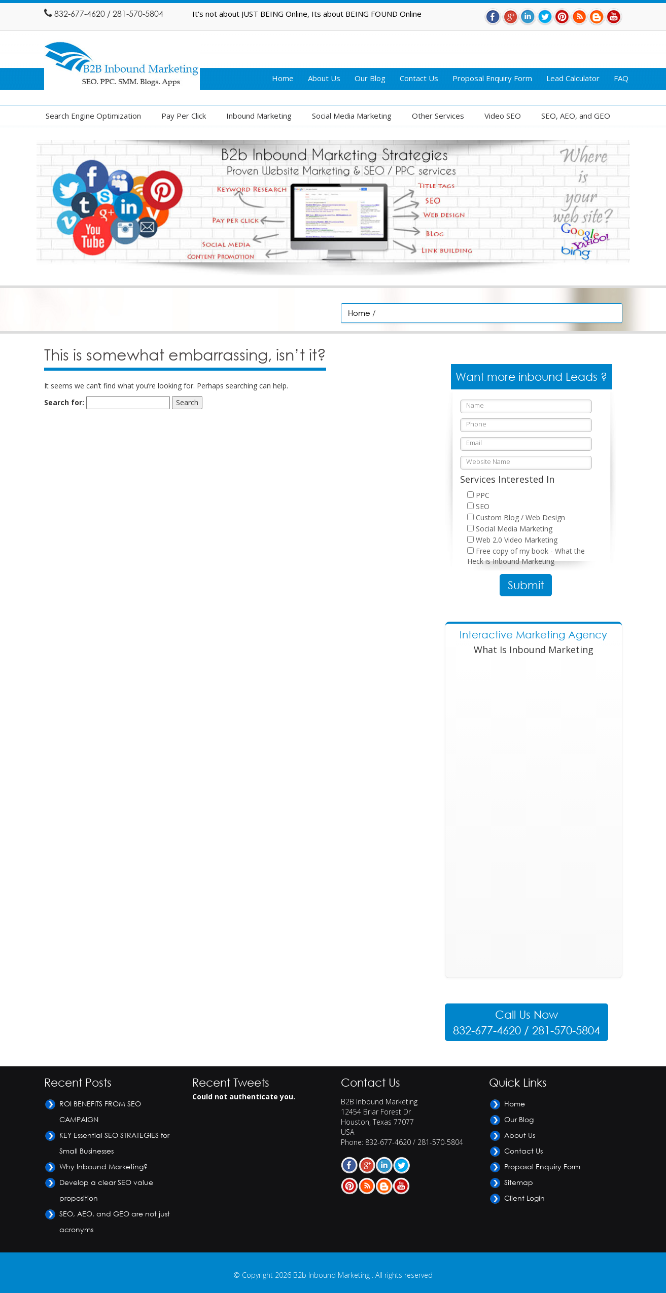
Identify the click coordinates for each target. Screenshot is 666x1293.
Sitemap (518, 1182)
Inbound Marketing (259, 116)
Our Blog (370, 78)
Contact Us (419, 78)
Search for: (64, 402)
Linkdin (527, 16)
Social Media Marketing (352, 116)
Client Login (524, 1198)
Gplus (510, 16)
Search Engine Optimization (93, 116)
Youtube (613, 16)
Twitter (544, 16)
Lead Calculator (573, 78)
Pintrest (562, 16)
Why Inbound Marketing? (103, 1166)
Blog (596, 16)
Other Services (438, 116)
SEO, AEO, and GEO (575, 116)
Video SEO (502, 116)
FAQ (621, 78)
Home (283, 78)
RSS (579, 16)
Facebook (493, 16)
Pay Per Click (183, 116)
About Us (324, 78)
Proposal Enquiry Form (492, 78)
